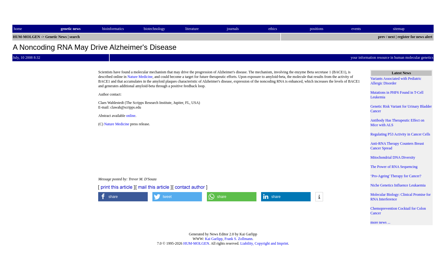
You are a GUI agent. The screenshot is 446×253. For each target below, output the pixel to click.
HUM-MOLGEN (196, 243)
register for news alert (415, 37)
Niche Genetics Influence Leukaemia (398, 185)
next (391, 37)
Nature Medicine (140, 77)
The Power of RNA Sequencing (394, 167)
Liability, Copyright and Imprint (264, 243)
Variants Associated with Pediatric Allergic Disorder (395, 80)
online (130, 116)
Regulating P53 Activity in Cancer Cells (400, 134)
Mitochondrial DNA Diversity (392, 157)
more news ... (380, 222)
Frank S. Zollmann (238, 239)
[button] (123, 196)
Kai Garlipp (214, 239)
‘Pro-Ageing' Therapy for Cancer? (395, 176)
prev (381, 37)
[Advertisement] (310, 134)
